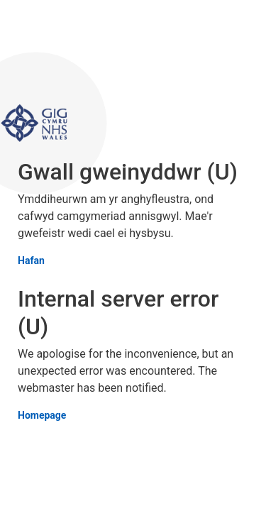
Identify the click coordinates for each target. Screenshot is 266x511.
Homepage (42, 416)
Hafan (31, 261)
